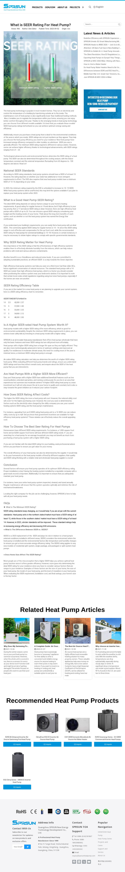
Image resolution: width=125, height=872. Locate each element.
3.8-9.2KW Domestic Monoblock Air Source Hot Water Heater (77, 738)
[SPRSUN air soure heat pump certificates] (62, 811)
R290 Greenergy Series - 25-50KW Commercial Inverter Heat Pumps (108, 738)
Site (68, 29)
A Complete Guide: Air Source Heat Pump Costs (47, 646)
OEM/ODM (50, 7)
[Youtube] (89, 862)
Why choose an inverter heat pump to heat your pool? (108, 646)
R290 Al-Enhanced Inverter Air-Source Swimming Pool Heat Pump (17, 738)
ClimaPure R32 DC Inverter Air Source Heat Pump (47, 738)
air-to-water (19, 340)
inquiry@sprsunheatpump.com (83, 856)
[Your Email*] (18, 847)
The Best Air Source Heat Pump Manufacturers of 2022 (78, 646)
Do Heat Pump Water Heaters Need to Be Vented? (104, 67)
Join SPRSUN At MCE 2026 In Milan (97, 77)
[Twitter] (84, 862)
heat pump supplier (58, 458)
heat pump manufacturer (33, 340)
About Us (101, 855)
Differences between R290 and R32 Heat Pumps (103, 71)
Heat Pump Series (105, 839)
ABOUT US (62, 7)
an (14, 340)
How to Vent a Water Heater (95, 64)
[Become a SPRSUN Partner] (102, 104)
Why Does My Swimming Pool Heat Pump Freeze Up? (17, 646)
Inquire (17, 744)
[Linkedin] (79, 862)
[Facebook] (74, 862)
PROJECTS (75, 7)
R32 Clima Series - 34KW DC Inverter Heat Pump (17, 781)
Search (119, 24)
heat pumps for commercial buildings (30, 233)
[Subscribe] (27, 846)
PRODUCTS (37, 7)
